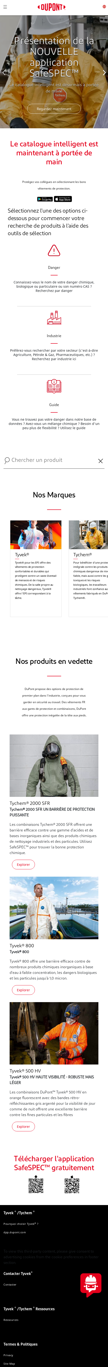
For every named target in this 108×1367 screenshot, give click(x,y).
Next (103, 71)
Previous (4, 71)
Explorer (23, 864)
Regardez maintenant (54, 108)
